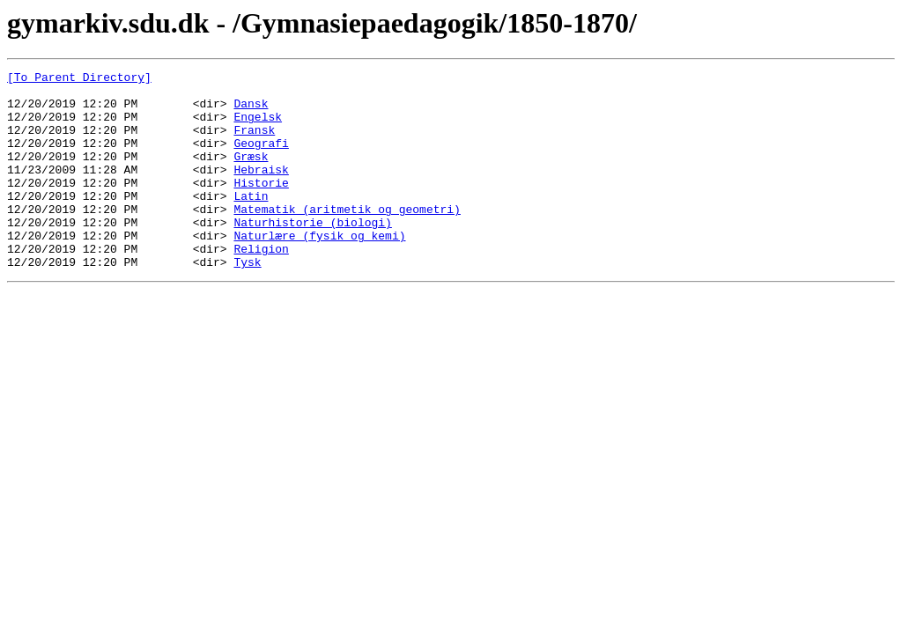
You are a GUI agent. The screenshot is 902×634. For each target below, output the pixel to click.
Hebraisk (260, 190)
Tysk (247, 301)
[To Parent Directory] (79, 79)
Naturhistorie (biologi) (312, 254)
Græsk (250, 174)
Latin (250, 222)
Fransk (254, 143)
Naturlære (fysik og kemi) (319, 269)
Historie (260, 206)
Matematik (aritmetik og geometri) (346, 238)
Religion (260, 285)
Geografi (260, 158)
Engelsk (257, 127)
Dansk (250, 111)
